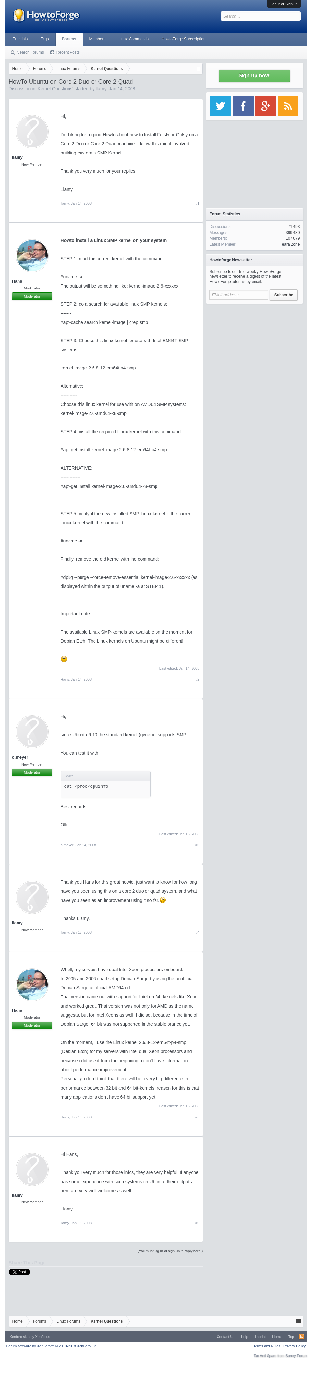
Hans (17, 281)
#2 (197, 679)
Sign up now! (254, 75)
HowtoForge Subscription (184, 39)
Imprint (260, 1337)
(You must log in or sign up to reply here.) (170, 1251)
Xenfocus (42, 1337)
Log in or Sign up (283, 4)
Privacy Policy (294, 1346)
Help (244, 1337)
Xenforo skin (20, 1337)
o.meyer (20, 757)
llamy (101, 88)
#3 (197, 845)
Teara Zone (290, 244)
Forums (69, 39)
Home (276, 1337)
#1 (197, 203)
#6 (197, 1223)
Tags (45, 39)
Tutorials (20, 39)
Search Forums (30, 52)
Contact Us (225, 1337)
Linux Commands (134, 39)
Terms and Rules (266, 1346)
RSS (301, 1336)
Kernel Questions (55, 88)
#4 (197, 932)
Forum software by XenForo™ (52, 1346)
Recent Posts (68, 52)
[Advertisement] (254, 348)
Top (291, 1337)
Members (97, 39)
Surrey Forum (296, 1356)
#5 (197, 1117)
